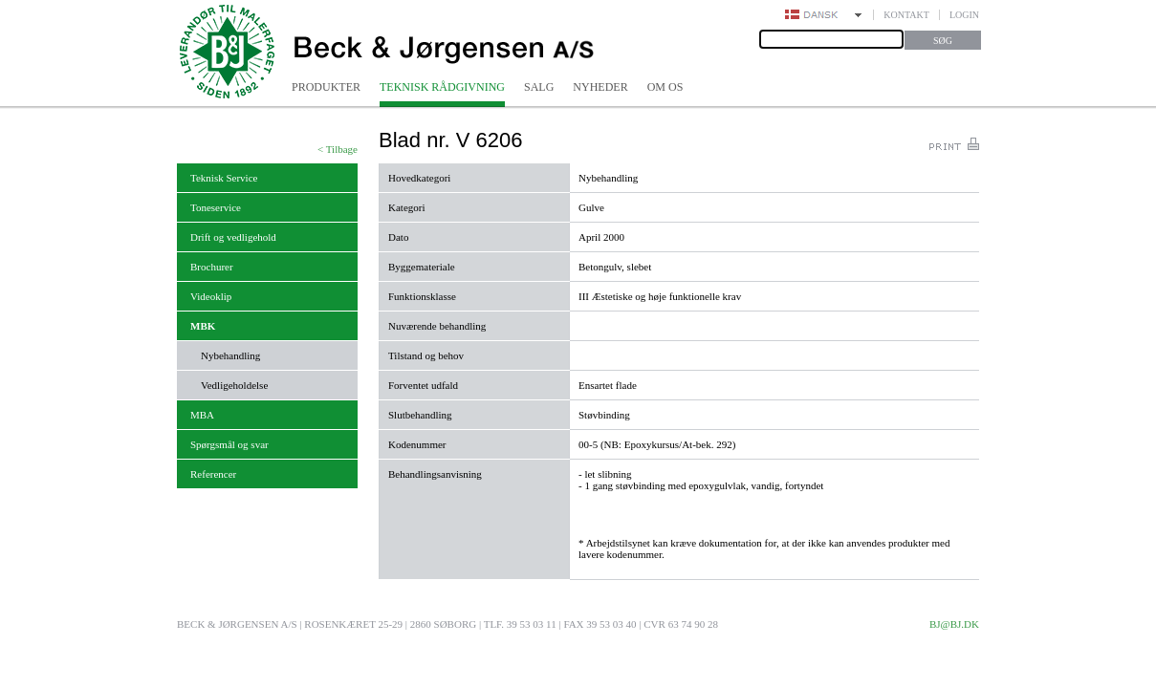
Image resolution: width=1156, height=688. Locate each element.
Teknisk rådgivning (442, 87)
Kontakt (906, 15)
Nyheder (600, 87)
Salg (539, 87)
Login (964, 15)
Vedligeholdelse (234, 385)
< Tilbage (337, 149)
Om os (665, 87)
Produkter (326, 87)
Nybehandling (230, 355)
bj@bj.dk (954, 624)
